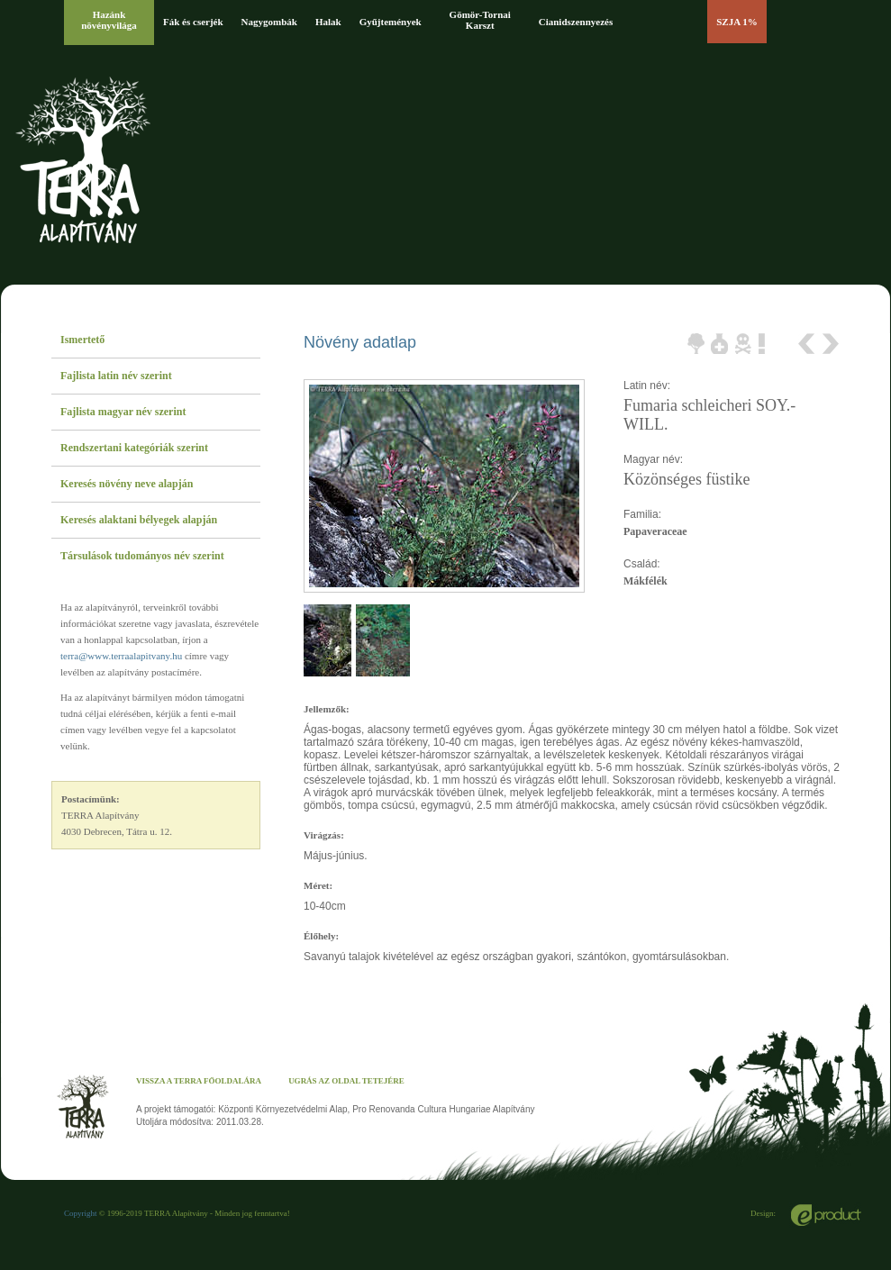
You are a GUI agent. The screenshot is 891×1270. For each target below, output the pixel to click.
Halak (328, 21)
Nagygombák (269, 21)
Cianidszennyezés (576, 21)
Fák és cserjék (193, 21)
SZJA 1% (737, 21)
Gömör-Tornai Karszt (480, 20)
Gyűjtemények (390, 21)
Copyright (80, 1213)
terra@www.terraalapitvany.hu (121, 655)
